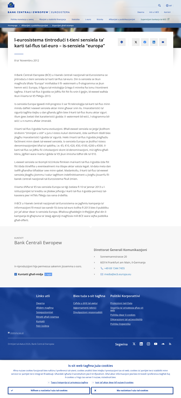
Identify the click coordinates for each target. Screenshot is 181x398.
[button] (164, 5)
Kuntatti (40, 321)
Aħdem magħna (44, 307)
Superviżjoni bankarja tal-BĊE (155, 19)
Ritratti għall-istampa (47, 316)
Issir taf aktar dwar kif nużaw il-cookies (114, 382)
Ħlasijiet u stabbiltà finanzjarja (52, 19)
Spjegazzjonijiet (44, 312)
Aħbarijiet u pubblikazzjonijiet (122, 19)
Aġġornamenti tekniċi (84, 307)
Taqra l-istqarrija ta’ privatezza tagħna (69, 382)
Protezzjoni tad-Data (121, 303)
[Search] (144, 5)
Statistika (76, 19)
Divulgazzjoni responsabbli (87, 312)
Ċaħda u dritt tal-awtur (85, 303)
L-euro (88, 19)
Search (159, 5)
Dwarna (140, 12)
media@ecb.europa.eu (117, 274)
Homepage (12, 25)
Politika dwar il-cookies (122, 314)
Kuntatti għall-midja (30, 274)
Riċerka (100, 19)
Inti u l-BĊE (154, 12)
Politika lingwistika (120, 323)
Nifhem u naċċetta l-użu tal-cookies (48, 390)
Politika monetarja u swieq (22, 19)
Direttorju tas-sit (17, 333)
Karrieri (167, 12)
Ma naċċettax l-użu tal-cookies (132, 390)
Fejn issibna (42, 325)
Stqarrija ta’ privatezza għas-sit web (126, 309)
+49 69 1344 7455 (114, 268)
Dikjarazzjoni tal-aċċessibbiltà (126, 319)
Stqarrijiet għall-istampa (63, 25)
